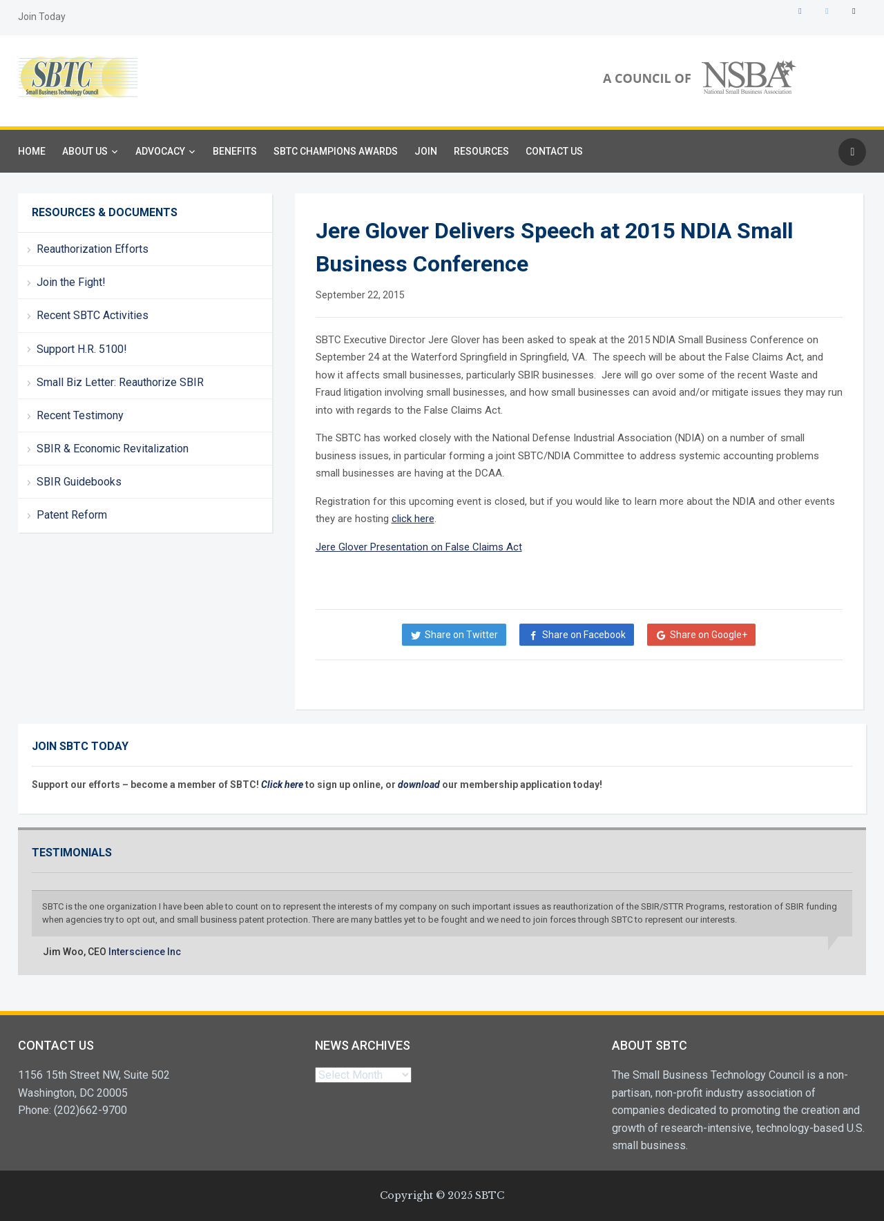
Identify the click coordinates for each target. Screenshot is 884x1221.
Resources (481, 151)
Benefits (235, 151)
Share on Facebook (584, 634)
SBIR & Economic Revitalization (113, 448)
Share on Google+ (708, 634)
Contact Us (554, 151)
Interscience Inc (144, 951)
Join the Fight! (71, 282)
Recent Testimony (80, 415)
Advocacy (160, 151)
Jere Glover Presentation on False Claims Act (419, 547)
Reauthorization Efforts (92, 249)
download (420, 784)
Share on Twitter (461, 634)
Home (32, 151)
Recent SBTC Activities (92, 315)
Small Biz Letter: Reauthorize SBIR (120, 382)
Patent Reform (72, 514)
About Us (85, 151)
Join (425, 151)
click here (413, 518)
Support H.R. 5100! (82, 349)
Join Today (42, 16)
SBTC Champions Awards (335, 151)
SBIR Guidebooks (79, 481)
